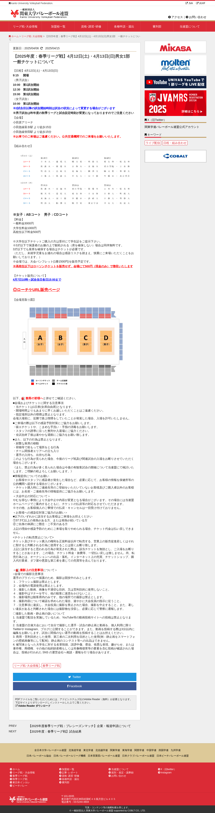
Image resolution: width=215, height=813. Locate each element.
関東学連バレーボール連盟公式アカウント (172, 126)
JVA (189, 3)
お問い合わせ (196, 17)
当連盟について (190, 26)
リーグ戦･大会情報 (25, 26)
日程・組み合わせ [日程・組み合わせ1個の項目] (174, 142)
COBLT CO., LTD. (136, 810)
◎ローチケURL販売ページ (36, 290)
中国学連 (151, 750)
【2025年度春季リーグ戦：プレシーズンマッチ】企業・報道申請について (79, 726)
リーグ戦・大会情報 (22, 772)
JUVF (200, 3)
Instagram (165, 772)
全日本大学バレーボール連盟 (50, 750)
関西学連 (139, 750)
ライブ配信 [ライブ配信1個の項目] (153, 142)
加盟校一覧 (58, 26)
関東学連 (115, 750)
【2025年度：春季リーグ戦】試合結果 (54, 731)
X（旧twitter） (167, 769)
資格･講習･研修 (91, 26)
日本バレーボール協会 (39, 755)
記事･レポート (68, 772)
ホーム (14, 36)
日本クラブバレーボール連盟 (138, 755)
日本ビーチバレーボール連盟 (173, 755)
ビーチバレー (18, 785)
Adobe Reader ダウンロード (34, 705)
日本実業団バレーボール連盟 (104, 755)
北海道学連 (75, 750)
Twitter (74, 677)
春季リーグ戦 (51, 665)
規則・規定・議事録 (121, 772)
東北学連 (88, 750)
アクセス (175, 17)
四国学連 (164, 750)
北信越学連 (101, 750)
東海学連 (127, 750)
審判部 (157, 26)
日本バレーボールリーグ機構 (69, 755)
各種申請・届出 (124, 26)
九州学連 (176, 750)
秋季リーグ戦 (18, 779)
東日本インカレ (20, 782)
